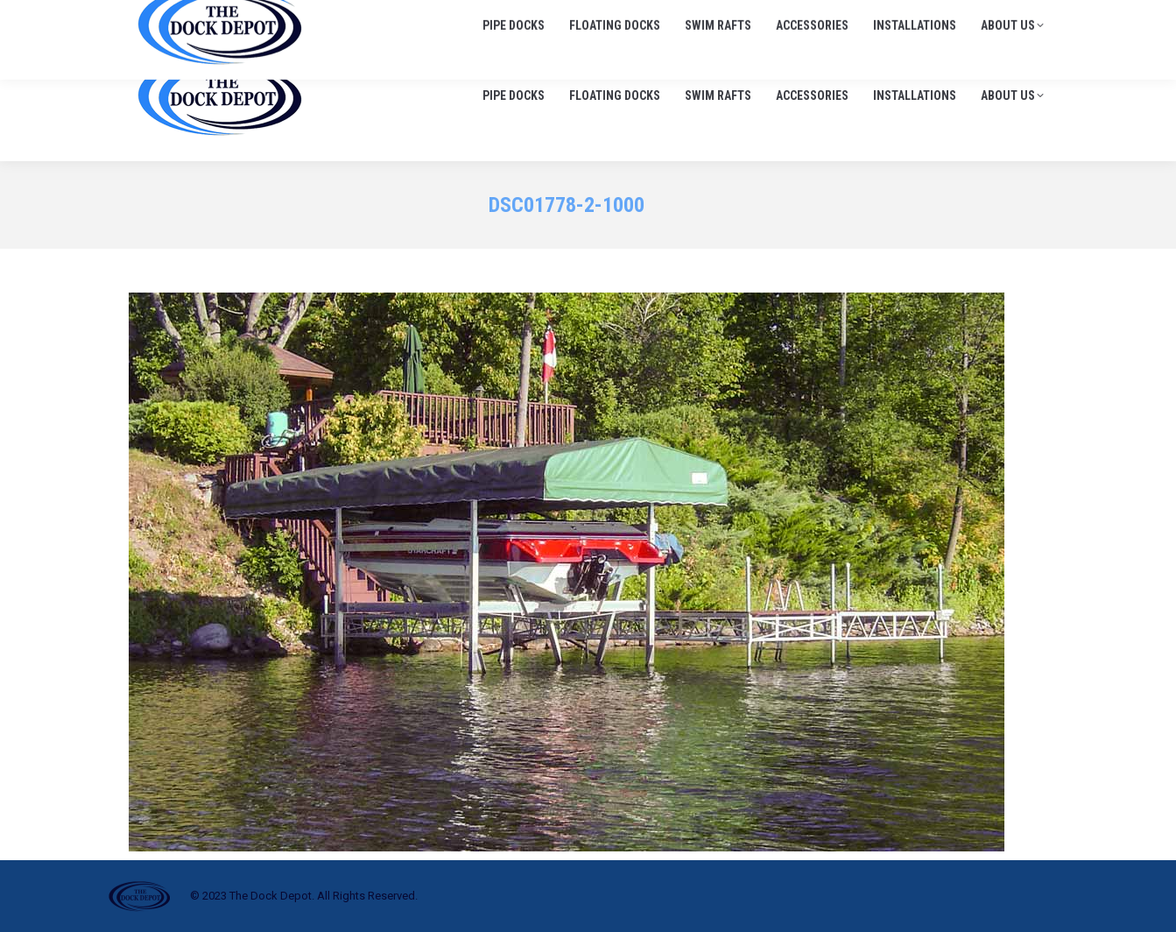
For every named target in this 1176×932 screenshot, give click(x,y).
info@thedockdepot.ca (982, 17)
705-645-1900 (849, 17)
